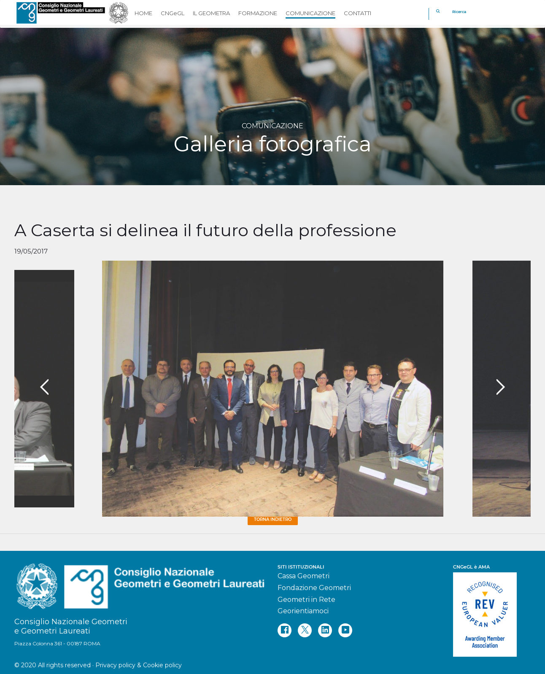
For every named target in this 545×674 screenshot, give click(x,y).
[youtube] (345, 630)
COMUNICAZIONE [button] (310, 13)
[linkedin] (325, 630)
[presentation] (44, 387)
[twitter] (305, 630)
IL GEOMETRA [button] (211, 13)
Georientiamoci (303, 611)
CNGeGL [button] (172, 13)
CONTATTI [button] (357, 13)
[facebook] (284, 630)
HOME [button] (143, 13)
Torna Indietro (272, 519)
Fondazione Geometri (314, 588)
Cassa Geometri (303, 576)
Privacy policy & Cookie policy (138, 665)
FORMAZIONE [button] (257, 13)
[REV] (492, 610)
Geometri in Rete (306, 600)
